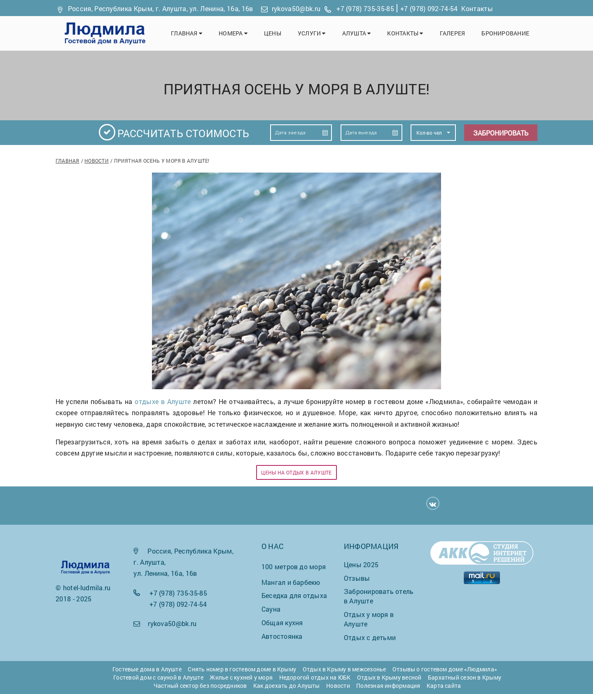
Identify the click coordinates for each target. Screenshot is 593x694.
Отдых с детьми (370, 637)
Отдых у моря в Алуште (369, 619)
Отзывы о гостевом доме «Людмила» (444, 669)
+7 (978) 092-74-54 (429, 8)
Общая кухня (282, 622)
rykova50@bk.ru (296, 8)
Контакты (477, 8)
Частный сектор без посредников (200, 685)
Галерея (452, 33)
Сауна (270, 609)
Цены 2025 (361, 564)
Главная (186, 33)
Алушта (356, 33)
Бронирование (505, 33)
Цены (272, 33)
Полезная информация (388, 685)
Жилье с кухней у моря (241, 677)
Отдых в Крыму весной (389, 677)
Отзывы (357, 578)
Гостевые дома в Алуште (147, 669)
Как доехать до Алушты (286, 685)
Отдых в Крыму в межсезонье (344, 669)
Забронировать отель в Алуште (378, 596)
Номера (233, 33)
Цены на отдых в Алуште (296, 472)
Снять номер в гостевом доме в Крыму (242, 669)
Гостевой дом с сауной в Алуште (158, 677)
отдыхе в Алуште (163, 401)
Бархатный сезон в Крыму (464, 677)
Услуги (312, 33)
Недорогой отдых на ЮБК (315, 677)
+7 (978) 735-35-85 (365, 8)
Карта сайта (444, 685)
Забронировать (500, 133)
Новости (96, 160)
